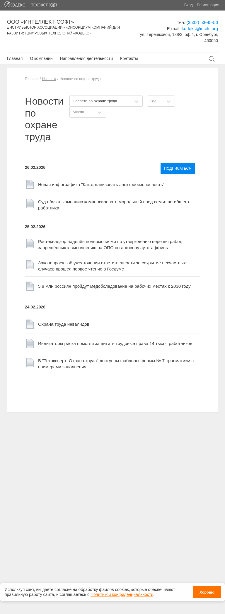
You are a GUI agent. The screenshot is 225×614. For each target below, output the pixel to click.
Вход (188, 5)
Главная (15, 58)
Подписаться (177, 168)
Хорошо (207, 590)
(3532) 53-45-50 (202, 22)
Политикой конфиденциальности (122, 591)
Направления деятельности (86, 58)
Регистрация (208, 5)
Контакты (129, 58)
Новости (49, 79)
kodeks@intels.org (200, 28)
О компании (41, 58)
